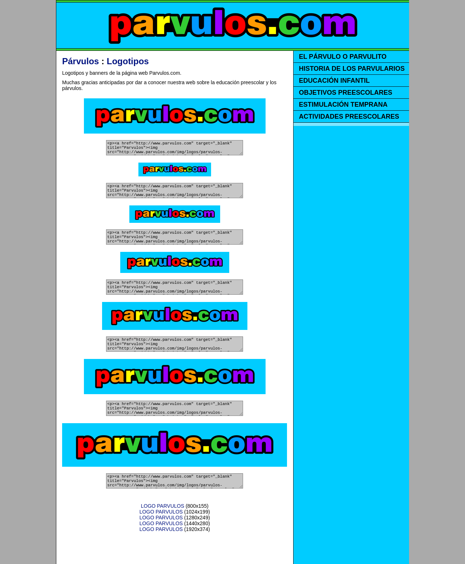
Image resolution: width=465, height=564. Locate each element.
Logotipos (128, 61)
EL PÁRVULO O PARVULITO (343, 56)
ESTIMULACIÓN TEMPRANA (343, 104)
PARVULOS (233, 25)
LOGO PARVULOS (162, 529)
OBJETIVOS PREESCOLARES (345, 92)
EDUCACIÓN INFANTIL (334, 80)
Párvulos (80, 61)
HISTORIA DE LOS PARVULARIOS (352, 68)
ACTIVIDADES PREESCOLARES (349, 116)
